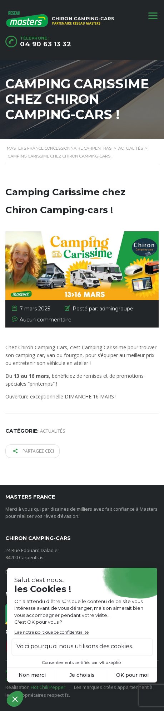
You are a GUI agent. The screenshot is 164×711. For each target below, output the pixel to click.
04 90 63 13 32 (45, 44)
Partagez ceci (33, 451)
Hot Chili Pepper (48, 687)
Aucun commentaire (45, 319)
